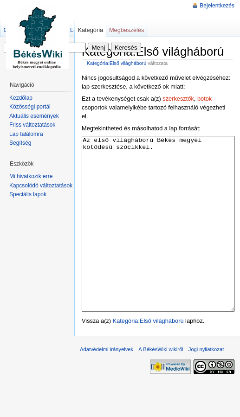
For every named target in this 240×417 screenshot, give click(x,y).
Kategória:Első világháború (117, 63)
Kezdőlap (20, 98)
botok (204, 98)
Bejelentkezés (217, 5)
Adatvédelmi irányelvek (106, 384)
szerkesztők (178, 98)
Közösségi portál (30, 106)
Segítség (20, 143)
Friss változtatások (32, 125)
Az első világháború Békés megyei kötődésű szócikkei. (158, 241)
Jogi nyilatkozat (206, 384)
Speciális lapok (27, 194)
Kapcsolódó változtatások (40, 185)
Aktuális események (34, 116)
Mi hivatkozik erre (30, 176)
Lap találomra (26, 134)
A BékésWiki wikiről (160, 384)
